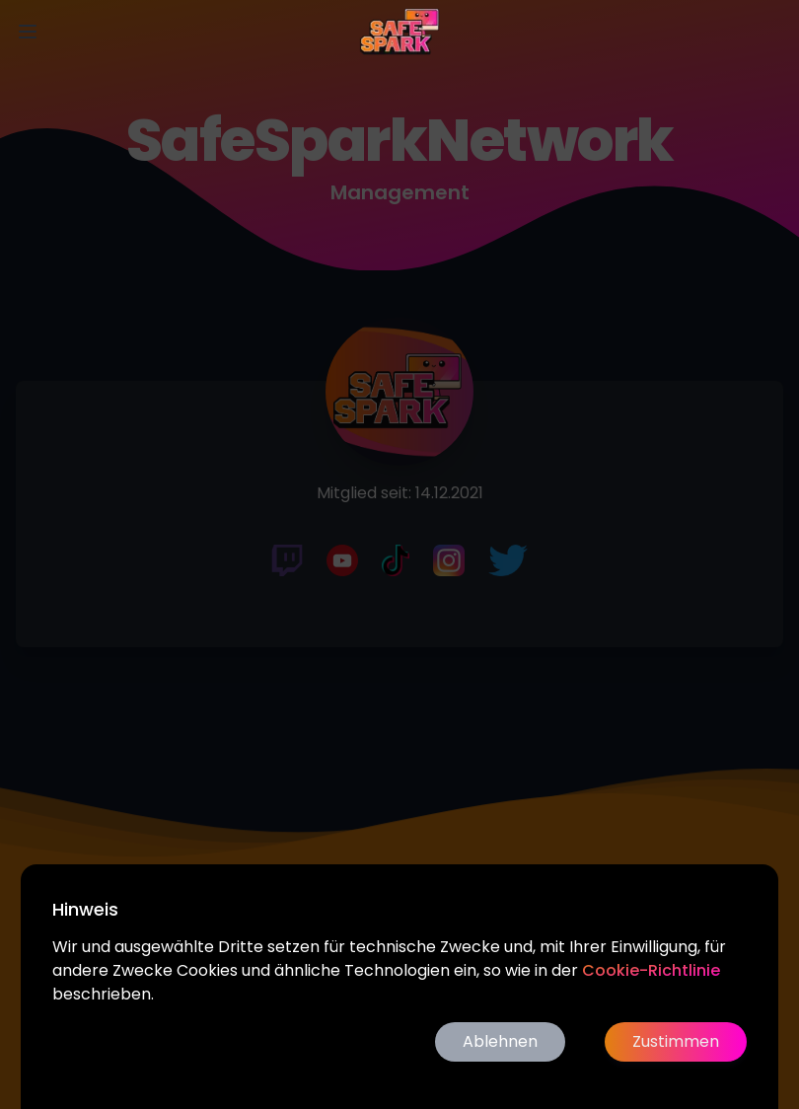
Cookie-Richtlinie (651, 970)
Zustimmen (675, 1041)
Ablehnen (500, 1041)
